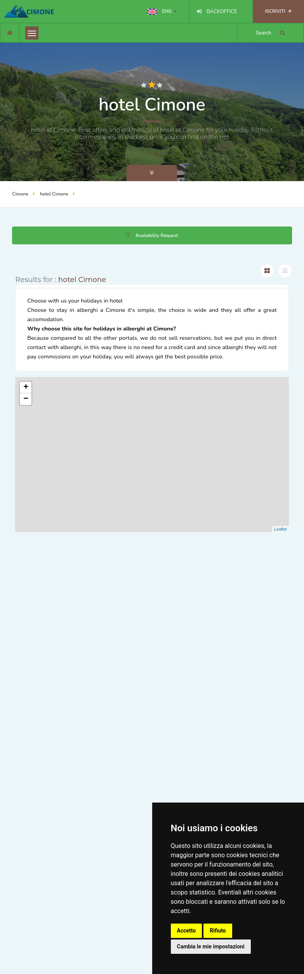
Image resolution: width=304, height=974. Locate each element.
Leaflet (280, 529)
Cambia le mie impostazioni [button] (211, 946)
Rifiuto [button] (218, 930)
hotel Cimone (54, 194)
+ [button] (25, 387)
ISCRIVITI (278, 11)
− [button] (25, 399)
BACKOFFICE (222, 11)
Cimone (20, 194)
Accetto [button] (186, 930)
